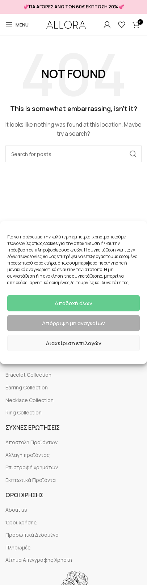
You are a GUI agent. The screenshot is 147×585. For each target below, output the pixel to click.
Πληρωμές (17, 547)
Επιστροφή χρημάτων (31, 467)
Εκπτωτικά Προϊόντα (30, 479)
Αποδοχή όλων (73, 303)
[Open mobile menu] (17, 24)
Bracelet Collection (28, 374)
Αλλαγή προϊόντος (27, 454)
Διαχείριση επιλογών (73, 343)
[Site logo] (66, 24)
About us (16, 509)
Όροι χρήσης (21, 522)
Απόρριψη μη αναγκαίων (73, 323)
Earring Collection (26, 387)
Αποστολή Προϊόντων (31, 442)
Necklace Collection (29, 400)
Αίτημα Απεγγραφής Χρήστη (38, 559)
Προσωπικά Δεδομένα (32, 534)
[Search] (73, 154)
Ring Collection (23, 412)
